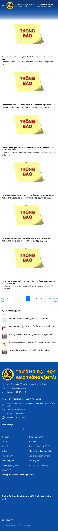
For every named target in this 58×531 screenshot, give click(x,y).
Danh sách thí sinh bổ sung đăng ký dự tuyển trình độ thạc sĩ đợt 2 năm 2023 (27, 58)
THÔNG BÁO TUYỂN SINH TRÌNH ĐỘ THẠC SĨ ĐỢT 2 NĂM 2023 (26, 238)
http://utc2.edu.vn (20, 417)
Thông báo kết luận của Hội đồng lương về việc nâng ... (32, 343)
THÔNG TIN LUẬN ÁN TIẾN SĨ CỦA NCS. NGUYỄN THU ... (32, 328)
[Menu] (3, 5)
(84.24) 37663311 (19, 392)
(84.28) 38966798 (19, 413)
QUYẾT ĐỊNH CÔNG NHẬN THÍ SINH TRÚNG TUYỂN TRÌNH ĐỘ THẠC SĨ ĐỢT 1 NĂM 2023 (28, 282)
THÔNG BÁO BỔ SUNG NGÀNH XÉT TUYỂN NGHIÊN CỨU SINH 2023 (28, 195)
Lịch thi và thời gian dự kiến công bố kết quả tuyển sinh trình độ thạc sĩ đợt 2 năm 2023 (28, 149)
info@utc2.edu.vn (18, 410)
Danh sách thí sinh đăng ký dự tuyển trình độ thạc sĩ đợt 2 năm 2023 (28, 105)
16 (50, 298)
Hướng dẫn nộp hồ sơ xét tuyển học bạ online (29, 350)
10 (41, 298)
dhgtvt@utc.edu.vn (19, 388)
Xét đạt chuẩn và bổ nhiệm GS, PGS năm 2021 (29, 319)
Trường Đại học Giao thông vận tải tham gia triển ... (31, 334)
